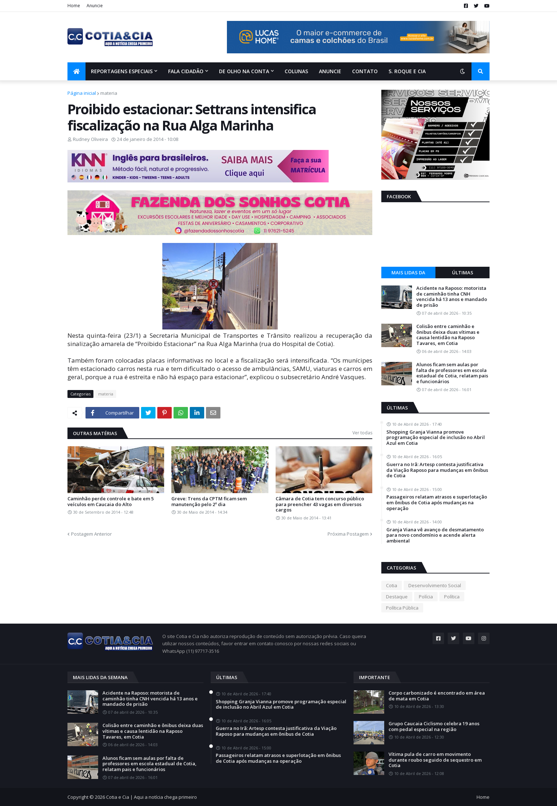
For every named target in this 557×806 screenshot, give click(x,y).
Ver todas (362, 433)
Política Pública (402, 607)
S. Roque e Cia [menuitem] (407, 71)
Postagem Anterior (91, 534)
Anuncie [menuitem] (330, 71)
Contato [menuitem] (365, 71)
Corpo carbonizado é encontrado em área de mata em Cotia (437, 695)
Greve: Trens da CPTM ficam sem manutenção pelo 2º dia (209, 501)
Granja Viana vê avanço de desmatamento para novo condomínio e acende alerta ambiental (435, 535)
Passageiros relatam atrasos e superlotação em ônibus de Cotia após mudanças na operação (436, 502)
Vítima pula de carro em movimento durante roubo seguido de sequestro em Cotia (435, 760)
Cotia (391, 585)
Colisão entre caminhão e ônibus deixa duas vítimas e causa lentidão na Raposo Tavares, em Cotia (447, 335)
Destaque (397, 596)
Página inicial (81, 93)
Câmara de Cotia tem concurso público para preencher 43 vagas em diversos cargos (320, 504)
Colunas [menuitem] (296, 71)
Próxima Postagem (348, 534)
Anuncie (95, 6)
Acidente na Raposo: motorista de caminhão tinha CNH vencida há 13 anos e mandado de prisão (451, 296)
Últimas (462, 272)
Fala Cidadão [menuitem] (185, 71)
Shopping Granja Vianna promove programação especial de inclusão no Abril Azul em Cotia (435, 437)
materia (108, 93)
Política (452, 596)
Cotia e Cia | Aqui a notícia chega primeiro (151, 797)
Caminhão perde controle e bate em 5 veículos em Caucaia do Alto (110, 501)
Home (73, 6)
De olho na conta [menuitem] (244, 71)
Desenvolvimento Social (434, 585)
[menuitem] (76, 71)
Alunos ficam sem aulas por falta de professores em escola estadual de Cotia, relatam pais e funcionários (452, 373)
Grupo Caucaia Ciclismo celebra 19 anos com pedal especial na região (434, 726)
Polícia (426, 596)
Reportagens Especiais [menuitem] (122, 71)
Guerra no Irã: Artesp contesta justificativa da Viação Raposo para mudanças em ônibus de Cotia (437, 470)
